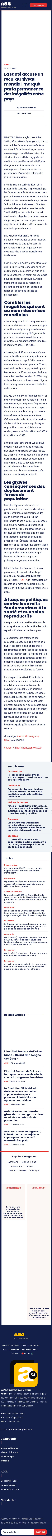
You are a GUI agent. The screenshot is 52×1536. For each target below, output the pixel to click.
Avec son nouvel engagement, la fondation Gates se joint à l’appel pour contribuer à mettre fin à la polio (22, 1109)
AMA (6, 38)
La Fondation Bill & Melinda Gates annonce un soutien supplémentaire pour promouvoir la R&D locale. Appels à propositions (20, 1067)
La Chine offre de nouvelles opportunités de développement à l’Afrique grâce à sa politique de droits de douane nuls (27, 816)
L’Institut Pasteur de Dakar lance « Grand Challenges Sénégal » (23, 1028)
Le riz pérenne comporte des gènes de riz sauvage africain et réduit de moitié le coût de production (24, 1089)
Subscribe (40, 1505)
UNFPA (24, 553)
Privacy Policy (26, 1511)
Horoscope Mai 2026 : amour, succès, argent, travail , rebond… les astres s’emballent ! (28, 751)
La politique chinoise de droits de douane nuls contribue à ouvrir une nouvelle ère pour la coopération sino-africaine (25, 940)
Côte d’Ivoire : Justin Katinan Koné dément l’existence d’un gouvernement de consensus (39, 1286)
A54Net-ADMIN (28, 81)
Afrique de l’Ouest (18, 776)
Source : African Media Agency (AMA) (23, 721)
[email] (17, 1505)
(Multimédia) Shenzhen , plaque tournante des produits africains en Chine (25, 927)
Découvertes (15, 745)
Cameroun (14, 759)
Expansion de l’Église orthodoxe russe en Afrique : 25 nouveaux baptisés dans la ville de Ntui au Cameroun (25, 766)
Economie (13, 792)
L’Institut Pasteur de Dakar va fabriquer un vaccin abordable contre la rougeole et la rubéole (23, 1047)
